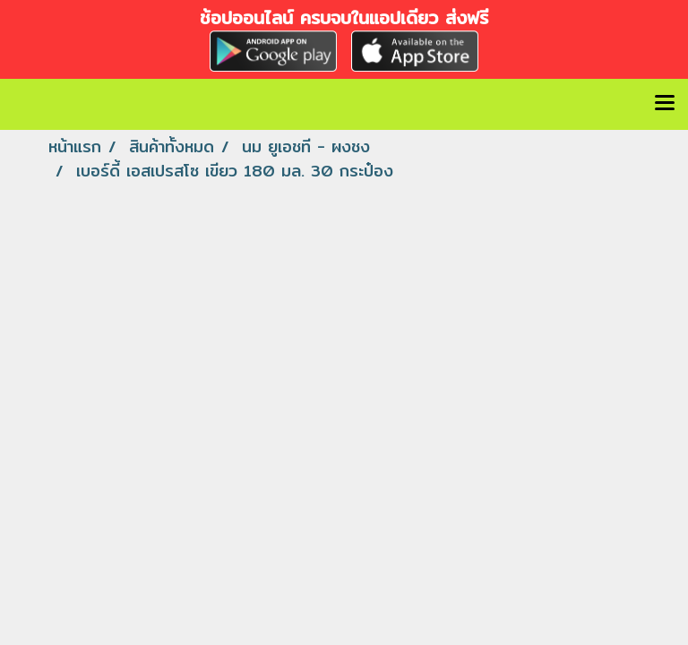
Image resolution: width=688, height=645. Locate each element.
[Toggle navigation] (664, 104)
